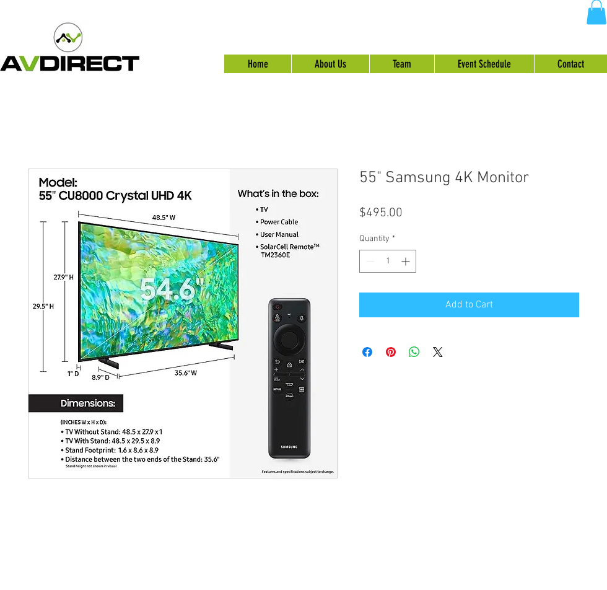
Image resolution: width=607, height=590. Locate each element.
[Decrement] (369, 261)
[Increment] (406, 261)
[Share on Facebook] (367, 352)
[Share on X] (437, 352)
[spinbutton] (388, 261)
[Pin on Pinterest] (390, 352)
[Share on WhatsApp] (414, 352)
